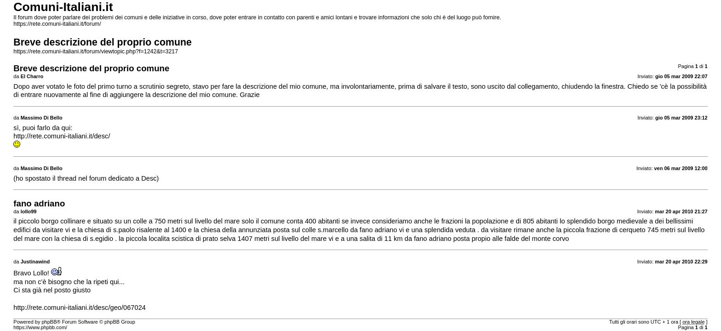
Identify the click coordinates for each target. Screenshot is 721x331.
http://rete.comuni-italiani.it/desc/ (61, 136)
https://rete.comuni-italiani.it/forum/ (57, 24)
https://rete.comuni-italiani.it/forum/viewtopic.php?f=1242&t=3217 (95, 51)
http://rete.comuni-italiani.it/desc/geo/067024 (79, 307)
